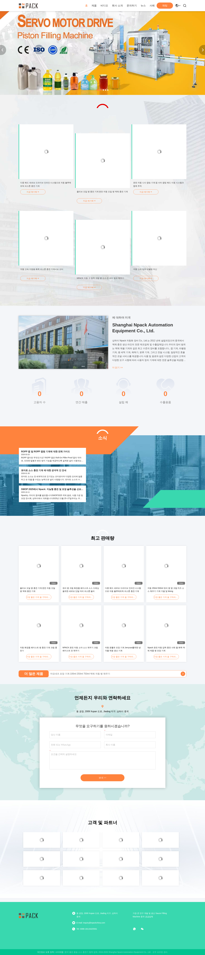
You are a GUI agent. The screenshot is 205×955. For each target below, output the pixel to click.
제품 (94, 5)
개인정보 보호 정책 (45, 952)
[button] (99, 90)
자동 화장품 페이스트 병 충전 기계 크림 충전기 (38, 649)
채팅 (164, 5)
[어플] (136, 929)
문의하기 (132, 5)
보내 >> (102, 778)
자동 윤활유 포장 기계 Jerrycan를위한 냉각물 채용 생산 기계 (123, 649)
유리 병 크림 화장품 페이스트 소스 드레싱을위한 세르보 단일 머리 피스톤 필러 (81, 589)
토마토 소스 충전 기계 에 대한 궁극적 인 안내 (43, 470)
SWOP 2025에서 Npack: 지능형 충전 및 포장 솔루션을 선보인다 (52, 489)
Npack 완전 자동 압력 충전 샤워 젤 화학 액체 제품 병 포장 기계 (166, 649)
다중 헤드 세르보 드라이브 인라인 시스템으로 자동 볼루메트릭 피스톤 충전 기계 (123, 589)
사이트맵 (59, 952)
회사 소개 (117, 5)
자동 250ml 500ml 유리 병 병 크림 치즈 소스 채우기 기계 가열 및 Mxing (166, 589)
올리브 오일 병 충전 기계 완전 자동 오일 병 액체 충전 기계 (37, 589)
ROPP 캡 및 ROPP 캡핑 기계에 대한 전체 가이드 (45, 451)
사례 (152, 5)
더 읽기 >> (117, 367)
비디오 (104, 5)
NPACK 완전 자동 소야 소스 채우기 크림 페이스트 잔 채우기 (80, 649)
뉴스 (143, 5)
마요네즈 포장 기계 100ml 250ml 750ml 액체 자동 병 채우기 (80, 674)
